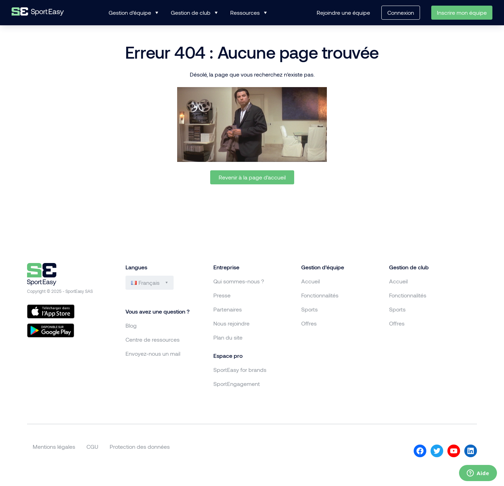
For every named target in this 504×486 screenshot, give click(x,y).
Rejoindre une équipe (343, 12)
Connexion (400, 12)
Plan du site (228, 337)
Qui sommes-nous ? (238, 281)
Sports (309, 309)
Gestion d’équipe (130, 12)
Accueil (310, 281)
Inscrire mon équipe (462, 12)
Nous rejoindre (231, 323)
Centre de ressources (152, 339)
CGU (92, 446)
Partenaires (227, 309)
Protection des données (140, 446)
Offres (309, 323)
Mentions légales (54, 446)
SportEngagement (236, 383)
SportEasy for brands (239, 369)
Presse (222, 295)
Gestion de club (191, 12)
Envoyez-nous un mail (152, 353)
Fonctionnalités (319, 295)
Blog (131, 325)
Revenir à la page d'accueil (252, 177)
